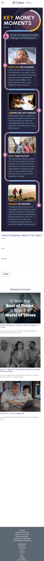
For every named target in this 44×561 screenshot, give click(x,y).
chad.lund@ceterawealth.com (22, 540)
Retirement (22, 546)
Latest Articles (22, 560)
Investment (22, 548)
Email (3, 248)
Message (4, 258)
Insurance (22, 552)
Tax (22, 554)
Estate (22, 550)
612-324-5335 (24, 534)
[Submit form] (5, 274)
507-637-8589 (24, 532)
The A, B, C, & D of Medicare (12, 413)
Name (3, 238)
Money (22, 556)
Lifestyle (22, 558)
